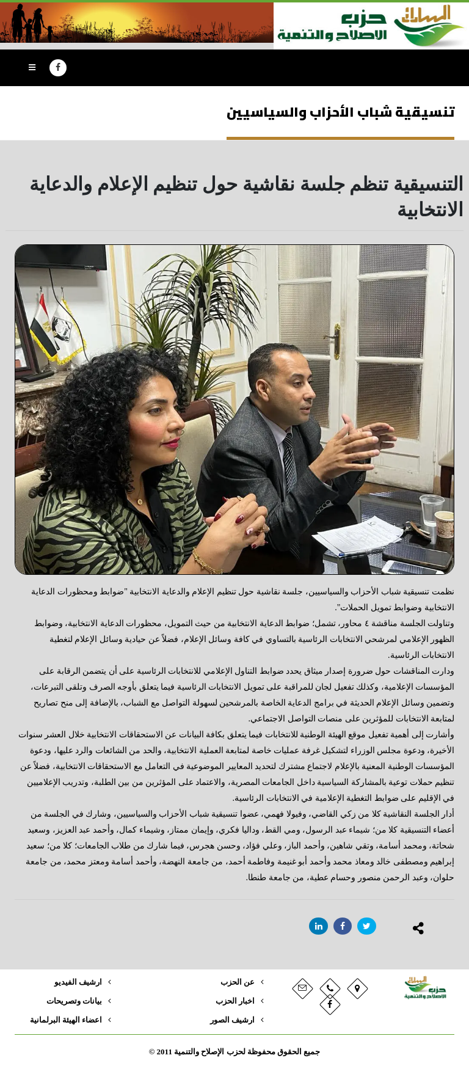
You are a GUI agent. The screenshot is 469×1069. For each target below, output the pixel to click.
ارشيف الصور (232, 1020)
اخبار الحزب (235, 1001)
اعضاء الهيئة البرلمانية (66, 1020)
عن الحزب (237, 982)
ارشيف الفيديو (78, 982)
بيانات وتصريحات (74, 1001)
